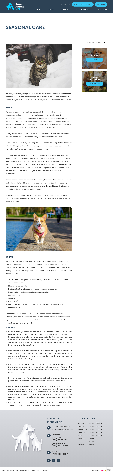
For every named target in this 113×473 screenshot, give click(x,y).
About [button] (51, 10)
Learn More (94, 60)
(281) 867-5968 (60, 444)
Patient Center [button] (83, 10)
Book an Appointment (82, 4)
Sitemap (44, 470)
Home (38, 10)
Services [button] (65, 10)
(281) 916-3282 (60, 454)
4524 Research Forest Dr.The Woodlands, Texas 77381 (62, 428)
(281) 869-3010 (60, 438)
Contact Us (102, 10)
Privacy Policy (36, 470)
